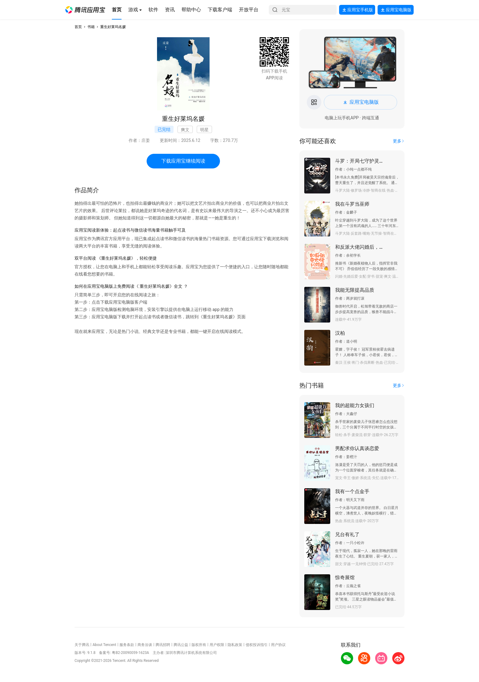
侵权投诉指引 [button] (257, 645)
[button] (85, 9)
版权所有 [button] (199, 645)
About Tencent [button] (104, 645)
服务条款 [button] (126, 645)
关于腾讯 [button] (82, 645)
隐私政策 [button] (235, 645)
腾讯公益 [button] (181, 645)
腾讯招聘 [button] (162, 645)
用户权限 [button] (217, 645)
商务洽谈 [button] (144, 645)
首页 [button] (78, 27)
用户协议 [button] (278, 645)
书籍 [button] (91, 27)
